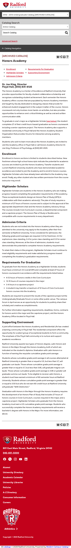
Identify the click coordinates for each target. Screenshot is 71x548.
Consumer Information (14, 497)
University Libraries (13, 482)
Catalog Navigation (13, 48)
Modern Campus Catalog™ (58, 546)
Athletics (9, 528)
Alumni (6, 467)
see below (51, 121)
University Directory (13, 472)
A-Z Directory (10, 492)
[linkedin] (26, 459)
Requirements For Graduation (41, 69)
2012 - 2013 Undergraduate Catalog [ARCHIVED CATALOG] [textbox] (28, 14)
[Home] (14, 5)
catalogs (7, 546)
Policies (7, 487)
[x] (10, 459)
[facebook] (4, 459)
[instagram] (15, 459)
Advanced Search (9, 41)
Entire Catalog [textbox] (9, 26)
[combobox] (35, 14)
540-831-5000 (11, 452)
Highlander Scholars (15, 72)
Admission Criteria (14, 76)
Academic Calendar (13, 477)
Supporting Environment (39, 72)
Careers (7, 502)
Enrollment (11, 69)
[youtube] (20, 459)
